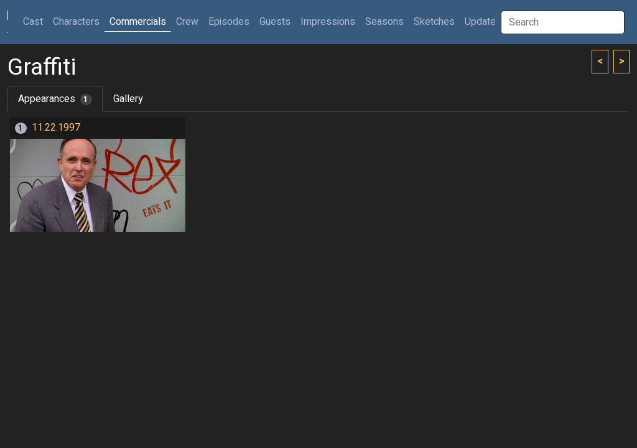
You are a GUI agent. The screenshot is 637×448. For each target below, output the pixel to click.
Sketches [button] (434, 21)
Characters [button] (76, 21)
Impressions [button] (327, 21)
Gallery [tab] (128, 98)
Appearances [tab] (55, 98)
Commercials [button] (137, 21)
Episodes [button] (228, 21)
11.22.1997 (56, 127)
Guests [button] (275, 21)
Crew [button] (187, 21)
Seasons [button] (384, 21)
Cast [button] (35, 21)
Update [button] (480, 21)
